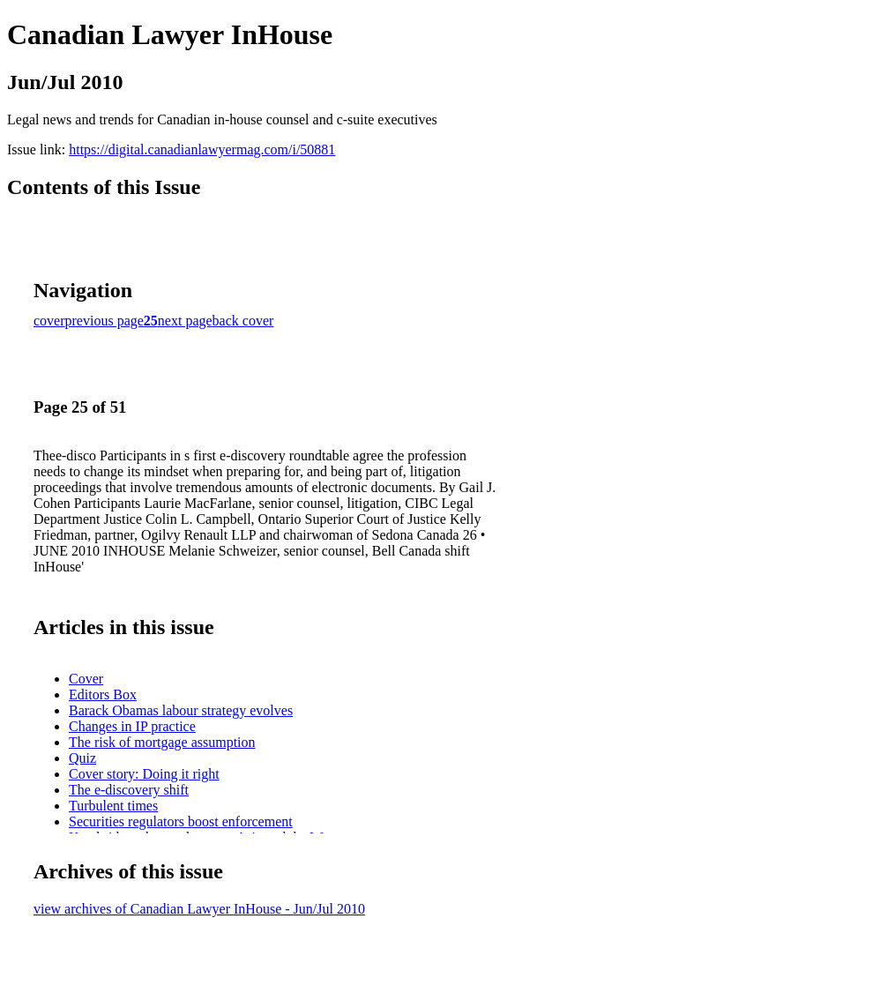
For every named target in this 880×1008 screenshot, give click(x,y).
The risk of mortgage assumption (162, 742)
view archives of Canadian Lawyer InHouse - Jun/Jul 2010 (199, 908)
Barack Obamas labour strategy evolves (181, 710)
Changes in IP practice (132, 726)
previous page (104, 320)
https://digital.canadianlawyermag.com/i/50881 (202, 149)
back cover (243, 320)
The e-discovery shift (129, 789)
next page (185, 320)
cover (49, 320)
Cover (86, 678)
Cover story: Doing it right (144, 773)
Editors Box (103, 694)
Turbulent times (113, 805)
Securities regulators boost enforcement (181, 821)
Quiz (82, 757)
